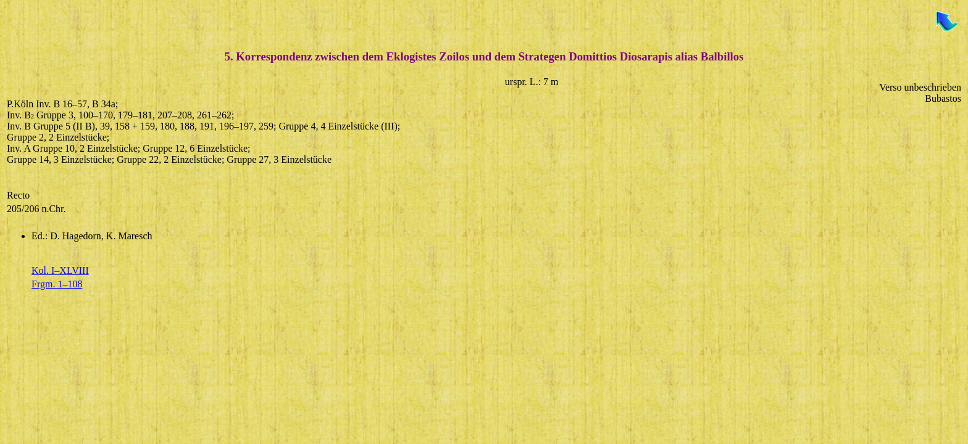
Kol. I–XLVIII (60, 270)
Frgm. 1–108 (56, 284)
